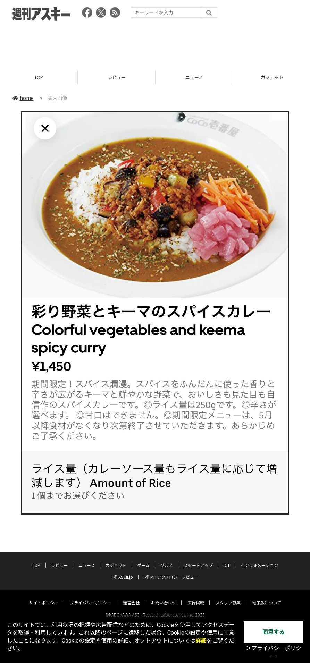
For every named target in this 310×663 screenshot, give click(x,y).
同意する (273, 632)
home (23, 97)
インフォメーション (259, 559)
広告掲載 (195, 596)
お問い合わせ (163, 596)
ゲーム (143, 559)
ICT (227, 559)
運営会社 (131, 596)
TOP (38, 77)
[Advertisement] (155, 43)
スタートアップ (198, 559)
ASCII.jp (122, 570)
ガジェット (116, 559)
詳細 (201, 640)
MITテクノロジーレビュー (171, 570)
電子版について (266, 596)
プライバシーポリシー (90, 596)
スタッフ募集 (228, 596)
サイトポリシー (43, 596)
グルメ (166, 559)
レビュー (117, 77)
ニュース (194, 77)
